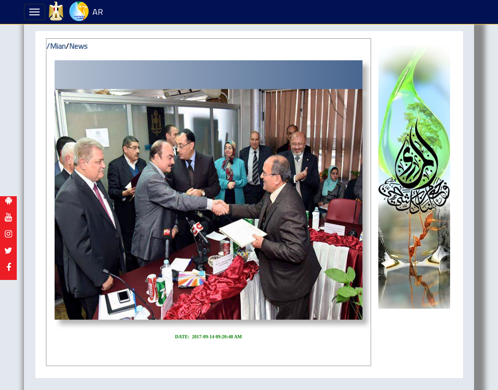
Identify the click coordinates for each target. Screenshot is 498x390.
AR (97, 12)
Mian (58, 46)
